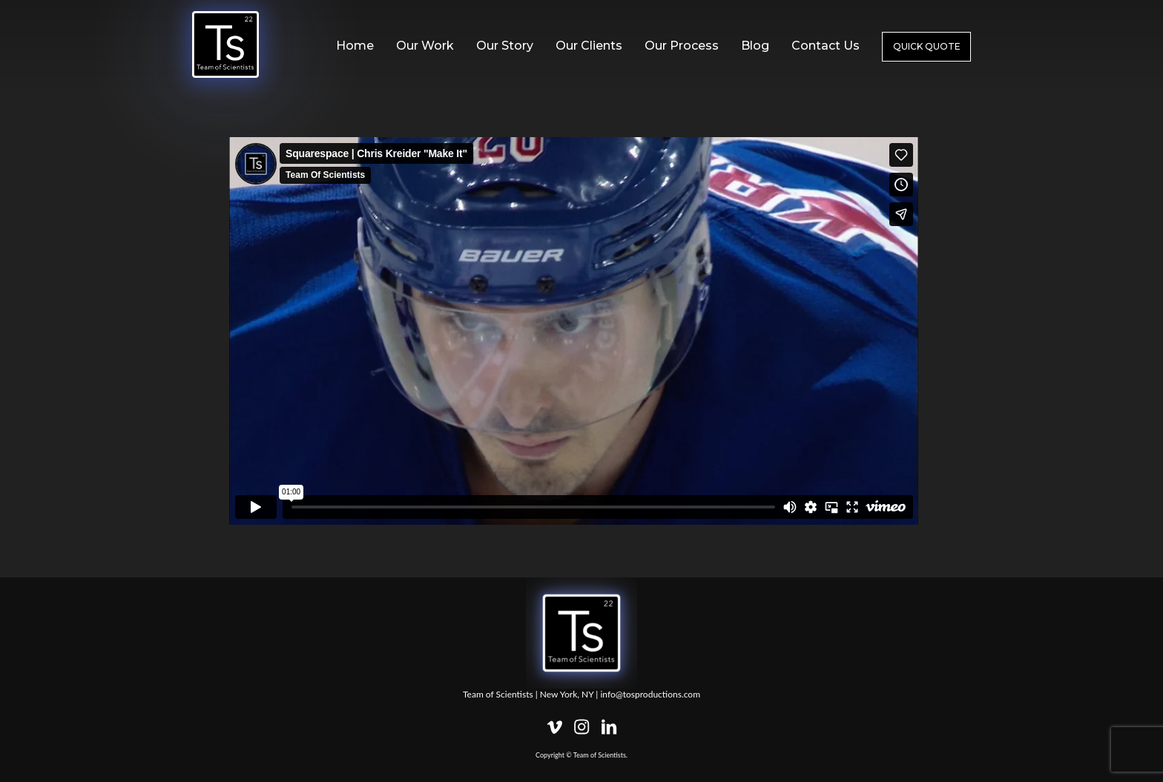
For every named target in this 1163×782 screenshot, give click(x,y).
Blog (755, 46)
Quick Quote (927, 46)
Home (355, 46)
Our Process (682, 46)
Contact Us (825, 46)
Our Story (504, 46)
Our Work (425, 46)
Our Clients (589, 46)
